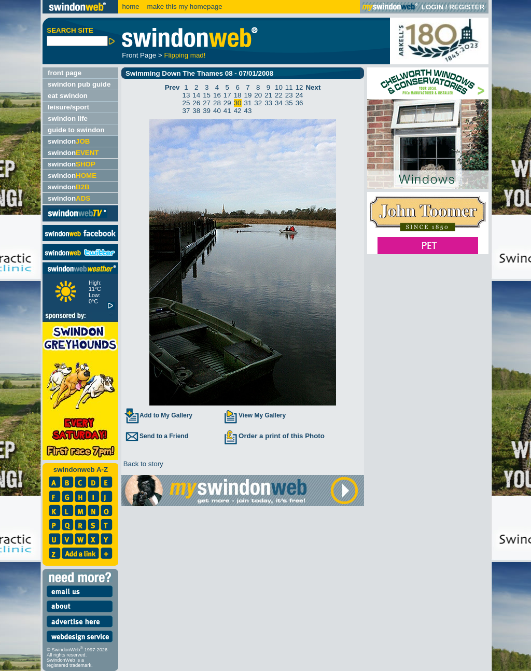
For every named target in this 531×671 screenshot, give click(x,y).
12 (299, 87)
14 (196, 95)
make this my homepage (183, 6)
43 (248, 111)
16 (217, 95)
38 (196, 111)
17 (227, 95)
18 (238, 95)
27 (207, 103)
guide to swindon (76, 130)
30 (238, 103)
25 (186, 103)
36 (299, 103)
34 (279, 103)
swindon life (68, 118)
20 (258, 95)
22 (279, 95)
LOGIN (432, 7)
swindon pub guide (79, 84)
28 (217, 103)
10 (279, 87)
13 (186, 95)
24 (299, 95)
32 (258, 103)
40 (217, 111)
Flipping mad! (184, 55)
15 (207, 95)
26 (196, 103)
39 (207, 111)
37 (186, 111)
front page (64, 73)
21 (268, 95)
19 (248, 95)
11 (289, 87)
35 (289, 103)
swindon (69, 141)
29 (227, 103)
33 (268, 103)
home (130, 6)
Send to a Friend (156, 436)
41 (227, 111)
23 (289, 95)
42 (238, 111)
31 (248, 103)
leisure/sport (68, 107)
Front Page (139, 55)
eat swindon (68, 96)
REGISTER (466, 7)
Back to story (142, 464)
